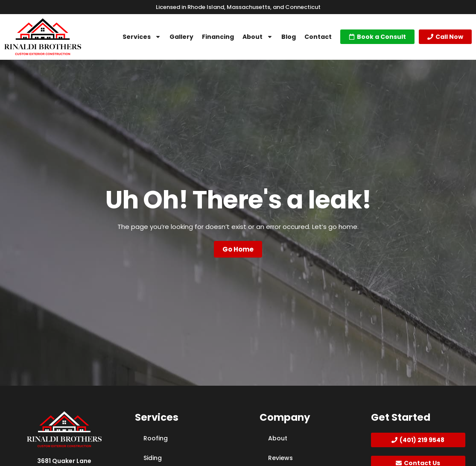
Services (142, 36)
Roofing (155, 438)
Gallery (181, 36)
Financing (218, 36)
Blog (288, 36)
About (257, 36)
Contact (318, 36)
